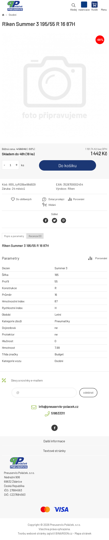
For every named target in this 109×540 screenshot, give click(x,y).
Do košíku (67, 165)
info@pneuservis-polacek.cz (58, 406)
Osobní (12, 14)
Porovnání (78, 199)
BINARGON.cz (63, 533)
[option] (54, 85)
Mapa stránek (83, 533)
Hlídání (52, 204)
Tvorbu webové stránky (32, 533)
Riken (71, 188)
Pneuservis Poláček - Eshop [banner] (15, 6)
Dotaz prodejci (56, 199)
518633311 (58, 413)
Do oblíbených (24, 199)
